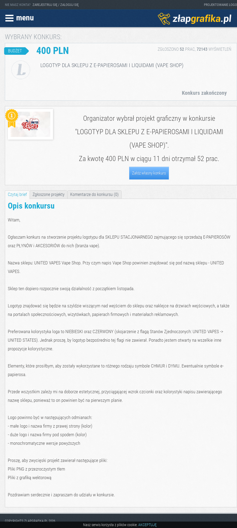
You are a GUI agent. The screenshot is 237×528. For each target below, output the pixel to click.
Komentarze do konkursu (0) (94, 194)
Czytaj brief (17, 194)
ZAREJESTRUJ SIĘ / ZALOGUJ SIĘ (56, 5)
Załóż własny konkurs (149, 173)
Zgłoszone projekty (49, 194)
